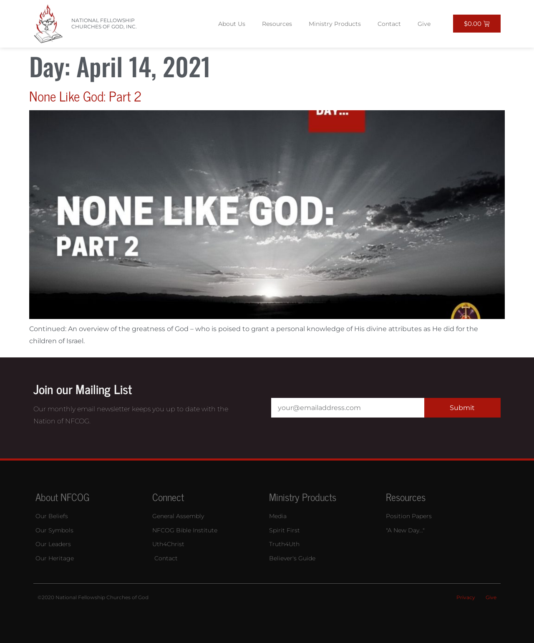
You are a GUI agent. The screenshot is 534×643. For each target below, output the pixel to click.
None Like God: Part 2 (85, 95)
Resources (277, 24)
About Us (231, 24)
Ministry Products (335, 24)
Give (424, 24)
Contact (389, 24)
